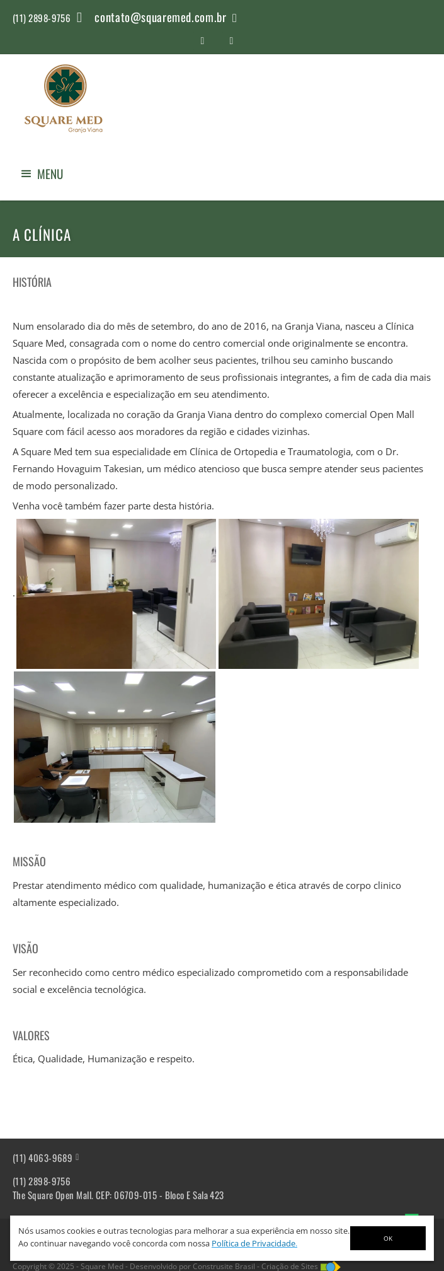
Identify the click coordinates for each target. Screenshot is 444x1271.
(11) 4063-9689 (42, 1157)
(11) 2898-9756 (42, 1181)
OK (388, 1238)
